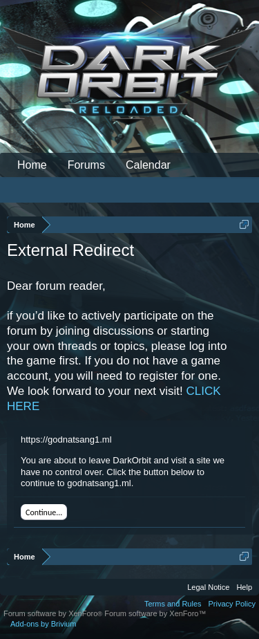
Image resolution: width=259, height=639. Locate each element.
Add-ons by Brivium (43, 624)
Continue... (44, 512)
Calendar (148, 165)
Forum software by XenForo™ (155, 613)
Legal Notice (208, 587)
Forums (86, 165)
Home (32, 165)
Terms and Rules (173, 604)
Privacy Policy (232, 604)
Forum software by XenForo (53, 613)
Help (244, 587)
